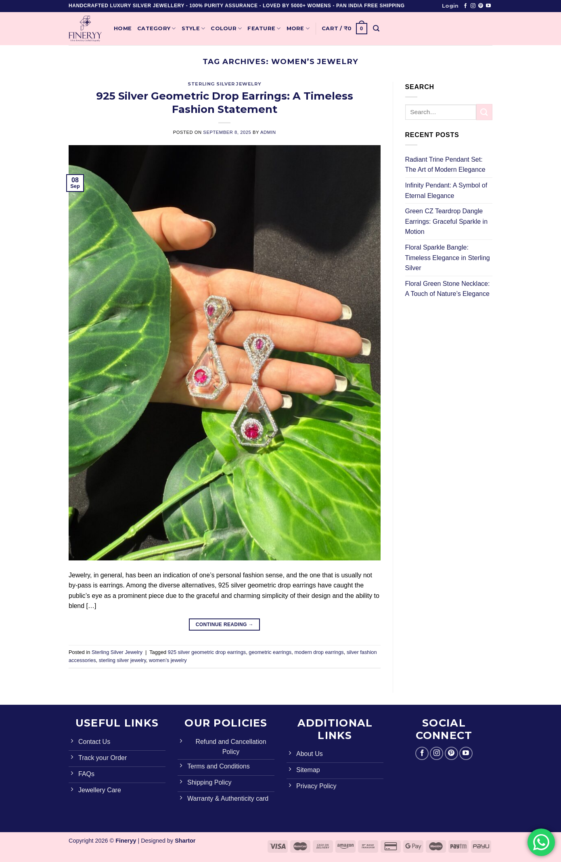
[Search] (376, 28)
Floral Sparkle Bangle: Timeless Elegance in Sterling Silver (447, 257)
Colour (226, 28)
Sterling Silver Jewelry (224, 84)
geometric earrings (270, 652)
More (298, 28)
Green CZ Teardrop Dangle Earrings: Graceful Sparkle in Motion (446, 221)
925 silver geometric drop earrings (207, 652)
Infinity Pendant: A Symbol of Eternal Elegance (446, 190)
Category (156, 28)
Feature (263, 28)
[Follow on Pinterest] (480, 6)
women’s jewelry (168, 660)
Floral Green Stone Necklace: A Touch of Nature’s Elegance (447, 289)
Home (123, 28)
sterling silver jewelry (122, 660)
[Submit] (484, 112)
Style (193, 28)
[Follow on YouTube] (488, 6)
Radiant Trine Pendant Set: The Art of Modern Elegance (445, 164)
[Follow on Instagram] (473, 6)
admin (268, 132)
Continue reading (224, 625)
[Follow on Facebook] (465, 6)
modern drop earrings (318, 652)
